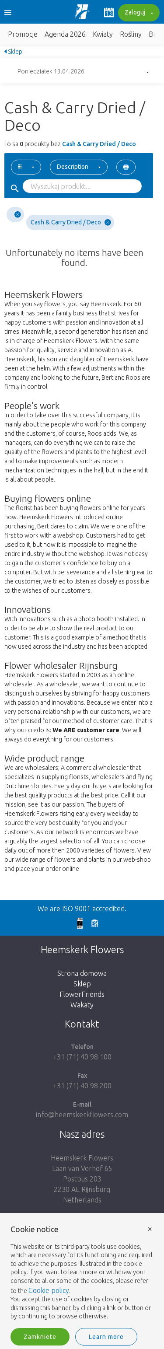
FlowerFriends (82, 994)
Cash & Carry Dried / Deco (71, 222)
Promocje (23, 34)
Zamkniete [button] (40, 1336)
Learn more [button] (106, 1336)
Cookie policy (48, 1290)
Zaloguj (138, 13)
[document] (82, 1273)
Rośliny (131, 34)
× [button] (150, 1228)
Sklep (13, 51)
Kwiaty (103, 34)
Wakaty (82, 1005)
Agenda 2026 (65, 34)
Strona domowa (82, 973)
